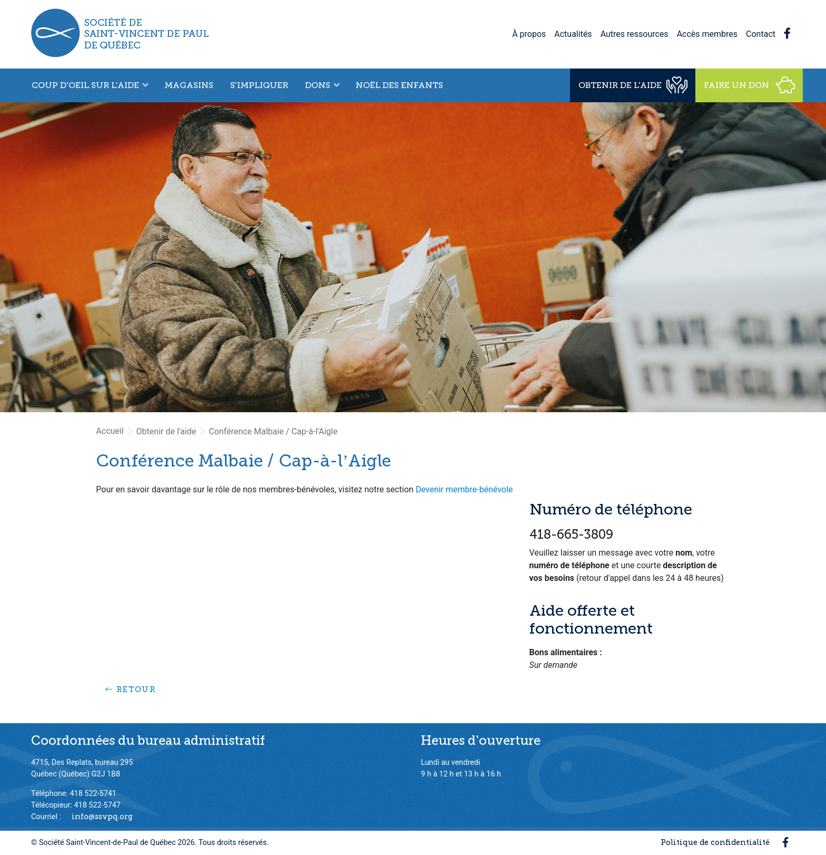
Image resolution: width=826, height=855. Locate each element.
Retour (130, 689)
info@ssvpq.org (102, 816)
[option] (413, 257)
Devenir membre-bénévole (464, 489)
